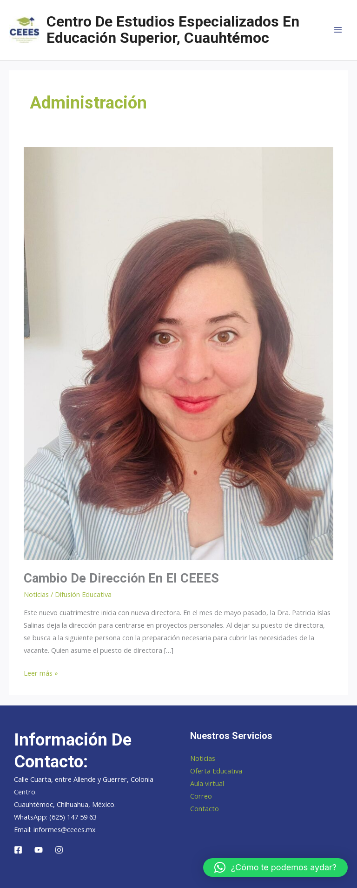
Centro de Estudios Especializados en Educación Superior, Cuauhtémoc (172, 30)
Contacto (204, 808)
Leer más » (41, 673)
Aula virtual (207, 783)
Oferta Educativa (216, 770)
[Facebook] (18, 850)
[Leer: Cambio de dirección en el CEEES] (178, 352)
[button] (275, 867)
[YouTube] (38, 850)
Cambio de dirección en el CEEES (121, 578)
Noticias (36, 594)
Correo (201, 795)
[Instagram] (59, 850)
